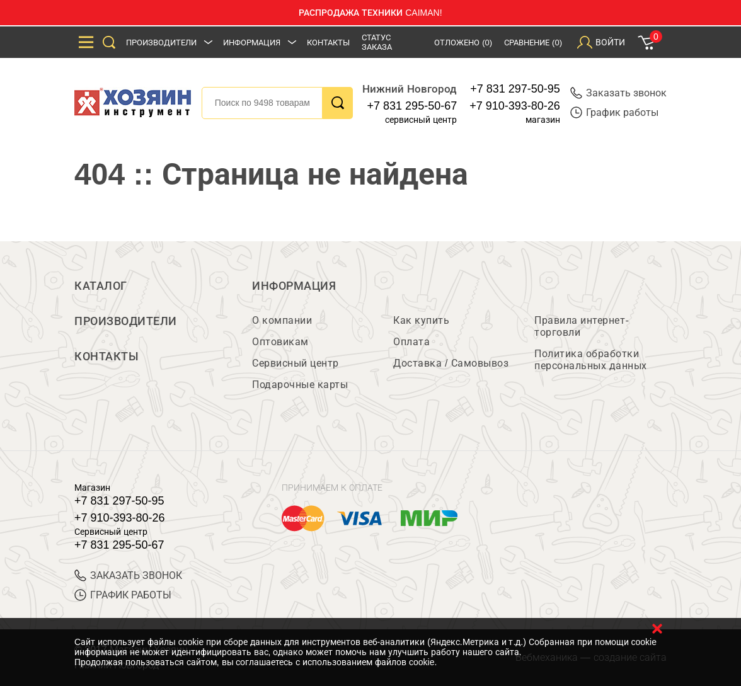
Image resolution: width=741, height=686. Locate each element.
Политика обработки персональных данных (590, 359)
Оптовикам (280, 341)
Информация (251, 42)
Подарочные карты (300, 384)
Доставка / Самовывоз (450, 363)
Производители (161, 42)
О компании (282, 320)
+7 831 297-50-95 (515, 89)
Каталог (100, 286)
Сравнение (533, 42)
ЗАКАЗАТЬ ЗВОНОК (128, 575)
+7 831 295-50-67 (412, 106)
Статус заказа (377, 42)
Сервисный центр (295, 363)
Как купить (421, 320)
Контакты (328, 42)
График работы (614, 112)
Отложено (463, 42)
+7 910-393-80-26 (514, 106)
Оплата (411, 341)
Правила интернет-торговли (581, 326)
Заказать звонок (618, 93)
